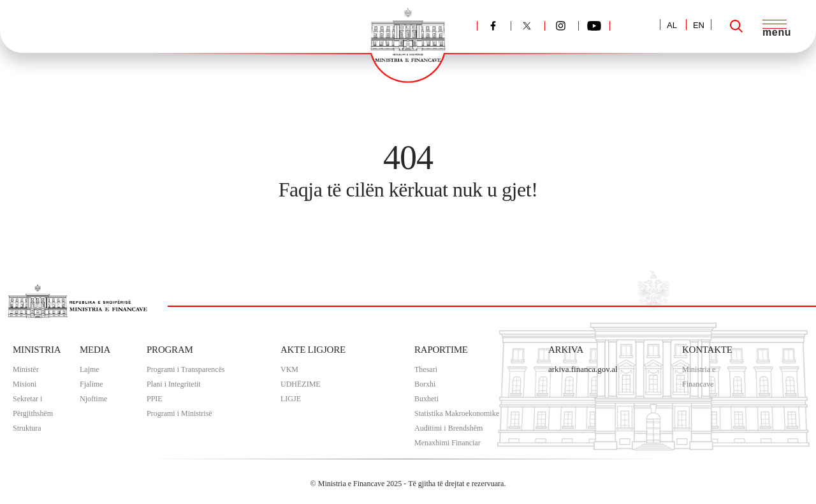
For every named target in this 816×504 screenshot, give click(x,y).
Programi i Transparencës (186, 369)
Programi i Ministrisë (179, 413)
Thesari (425, 369)
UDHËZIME (300, 384)
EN (698, 25)
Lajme (89, 369)
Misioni (24, 384)
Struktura (27, 428)
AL (672, 25)
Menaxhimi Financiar (447, 442)
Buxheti (426, 398)
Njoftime (93, 398)
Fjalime (91, 384)
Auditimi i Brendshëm (448, 428)
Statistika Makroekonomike (456, 413)
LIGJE (290, 398)
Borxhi (424, 384)
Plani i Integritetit (174, 384)
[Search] (736, 26)
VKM (289, 369)
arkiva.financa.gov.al (583, 369)
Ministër (26, 369)
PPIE (155, 398)
